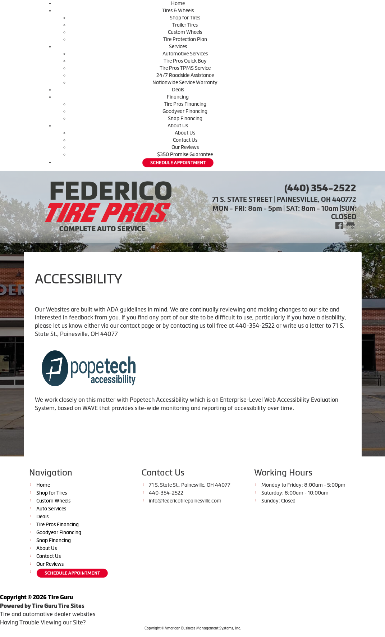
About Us (178, 125)
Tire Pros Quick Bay (185, 61)
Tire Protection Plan (185, 39)
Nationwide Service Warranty (184, 82)
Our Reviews (185, 147)
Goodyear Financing (184, 111)
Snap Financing (185, 118)
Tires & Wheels (178, 10)
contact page (137, 325)
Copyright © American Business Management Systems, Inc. (193, 628)
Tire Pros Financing (185, 104)
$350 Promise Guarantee (185, 154)
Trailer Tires (185, 25)
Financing (178, 97)
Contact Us (185, 140)
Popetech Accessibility (159, 399)
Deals (178, 89)
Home (178, 3)
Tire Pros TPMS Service (185, 68)
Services (178, 46)
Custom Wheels (185, 32)
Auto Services (51, 508)
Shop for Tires (185, 18)
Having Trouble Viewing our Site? (43, 622)
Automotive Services (185, 53)
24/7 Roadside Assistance (185, 75)
